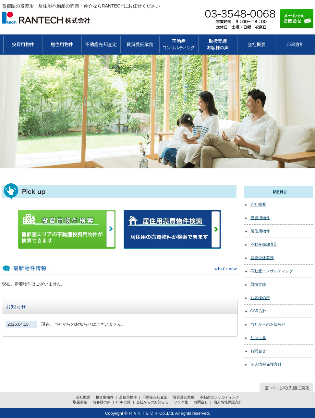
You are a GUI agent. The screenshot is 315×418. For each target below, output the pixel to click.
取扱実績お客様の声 (218, 44)
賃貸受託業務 (139, 44)
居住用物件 (62, 44)
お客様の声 (260, 297)
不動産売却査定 (101, 44)
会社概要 (257, 44)
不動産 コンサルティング (179, 44)
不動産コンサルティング (271, 271)
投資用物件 (23, 44)
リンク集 (258, 337)
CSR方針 (295, 44)
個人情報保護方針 (266, 364)
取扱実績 (258, 284)
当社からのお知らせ (267, 324)
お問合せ (258, 351)
